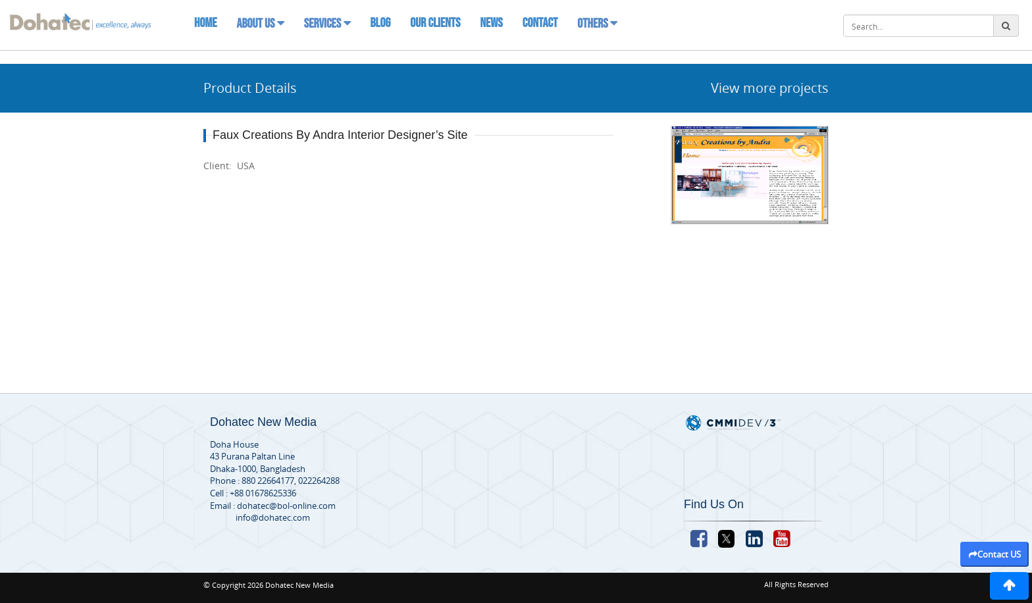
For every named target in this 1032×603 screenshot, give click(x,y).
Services (327, 24)
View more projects (770, 88)
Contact (540, 23)
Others (597, 24)
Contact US (995, 554)
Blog (381, 23)
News (491, 23)
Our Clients (435, 23)
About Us (260, 24)
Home (205, 23)
